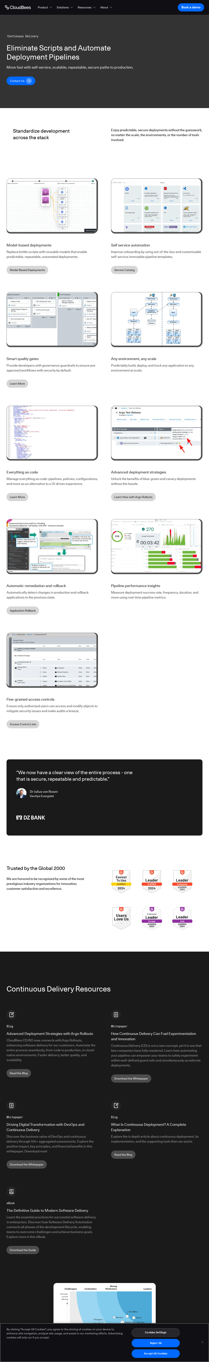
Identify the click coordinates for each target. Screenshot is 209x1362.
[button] (45, 7)
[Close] (202, 1342)
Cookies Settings (155, 1332)
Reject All (155, 1343)
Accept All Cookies (155, 1353)
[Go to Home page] (18, 7)
